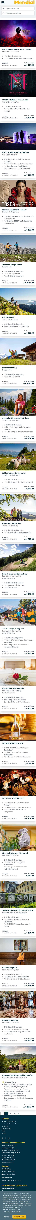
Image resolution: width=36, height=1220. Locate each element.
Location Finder (7, 1157)
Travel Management (9, 1145)
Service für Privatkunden (9, 1124)
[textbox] (18, 8)
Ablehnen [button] (7, 1217)
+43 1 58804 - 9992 (9, 1172)
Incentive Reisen (8, 1155)
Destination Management (11, 1153)
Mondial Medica (8, 1162)
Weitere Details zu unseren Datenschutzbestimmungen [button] (12, 1210)
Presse (4, 1133)
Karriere (5, 1126)
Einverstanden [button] (19, 1217)
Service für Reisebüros (9, 1121)
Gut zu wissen (6, 1128)
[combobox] (18, 8)
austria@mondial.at (9, 1174)
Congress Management (10, 1150)
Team (3, 1131)
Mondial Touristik (8, 1160)
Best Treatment (7, 1148)
